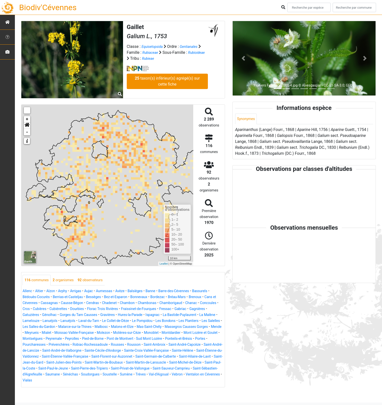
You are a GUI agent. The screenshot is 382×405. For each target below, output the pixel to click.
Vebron (170, 386)
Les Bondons (88, 327)
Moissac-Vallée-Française (45, 339)
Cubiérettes (130, 309)
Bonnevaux (174, 297)
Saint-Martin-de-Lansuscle (82, 375)
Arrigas (81, 291)
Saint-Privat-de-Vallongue (90, 380)
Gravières (198, 315)
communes (38, 280)
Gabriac (71, 315)
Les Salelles (139, 327)
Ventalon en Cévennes (199, 386)
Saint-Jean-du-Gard (148, 369)
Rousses (144, 351)
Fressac (55, 315)
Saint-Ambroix (186, 351)
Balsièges (147, 291)
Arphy (67, 291)
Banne (165, 291)
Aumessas (113, 291)
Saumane (31, 386)
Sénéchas (50, 386)
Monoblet (132, 339)
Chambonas (206, 303)
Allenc (28, 291)
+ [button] (27, 119)
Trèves (129, 386)
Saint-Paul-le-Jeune (202, 375)
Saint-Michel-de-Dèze (127, 375)
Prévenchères (79, 351)
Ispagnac (50, 321)
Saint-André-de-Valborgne (107, 357)
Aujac (96, 291)
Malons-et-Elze (69, 333)
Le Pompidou (62, 327)
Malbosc (45, 333)
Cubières (109, 309)
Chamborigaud (36, 309)
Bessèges (123, 297)
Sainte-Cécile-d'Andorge (153, 357)
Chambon (184, 303)
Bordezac (195, 297)
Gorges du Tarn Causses (165, 315)
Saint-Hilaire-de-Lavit (110, 369)
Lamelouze (134, 321)
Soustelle (95, 386)
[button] (27, 126)
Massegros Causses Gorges (141, 333)
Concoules (77, 309)
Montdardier (154, 339)
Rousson (163, 351)
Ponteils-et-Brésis (199, 345)
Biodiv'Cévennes (48, 7)
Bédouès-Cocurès (58, 297)
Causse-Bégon (122, 303)
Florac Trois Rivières (179, 309)
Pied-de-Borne (101, 345)
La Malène (112, 321)
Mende (175, 333)
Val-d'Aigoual (149, 386)
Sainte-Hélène (55, 363)
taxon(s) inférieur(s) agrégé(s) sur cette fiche (167, 81)
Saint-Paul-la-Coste (165, 375)
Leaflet (163, 263)
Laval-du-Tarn (199, 321)
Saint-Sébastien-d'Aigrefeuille (186, 380)
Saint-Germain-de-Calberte (65, 369)
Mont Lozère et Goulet (187, 339)
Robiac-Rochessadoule (114, 351)
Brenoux (42, 303)
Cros (94, 309)
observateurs (98, 280)
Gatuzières (111, 315)
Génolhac (132, 315)
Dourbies (151, 309)
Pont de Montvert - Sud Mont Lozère (148, 345)
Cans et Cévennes (68, 303)
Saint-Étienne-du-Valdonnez (94, 363)
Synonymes (247, 119)
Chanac (58, 309)
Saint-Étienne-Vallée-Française (148, 363)
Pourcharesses (50, 351)
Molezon (78, 339)
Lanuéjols (155, 321)
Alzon (54, 291)
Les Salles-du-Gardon (172, 327)
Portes (28, 351)
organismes (68, 280)
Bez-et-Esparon (148, 297)
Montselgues (34, 345)
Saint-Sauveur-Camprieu (136, 380)
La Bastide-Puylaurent (81, 321)
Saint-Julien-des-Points (188, 369)
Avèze (131, 291)
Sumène (113, 386)
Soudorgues (73, 386)
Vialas (28, 392)
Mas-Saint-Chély (99, 333)
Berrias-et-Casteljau (94, 297)
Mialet (208, 333)
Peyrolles (78, 345)
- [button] (27, 132)
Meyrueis (192, 333)
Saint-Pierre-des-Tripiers (44, 380)
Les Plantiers (114, 327)
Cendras (145, 303)
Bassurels (31, 297)
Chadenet (164, 303)
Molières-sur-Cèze (105, 339)
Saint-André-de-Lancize (61, 357)
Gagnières (90, 315)
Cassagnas (96, 303)
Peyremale (58, 345)
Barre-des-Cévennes (191, 291)
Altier (41, 291)
